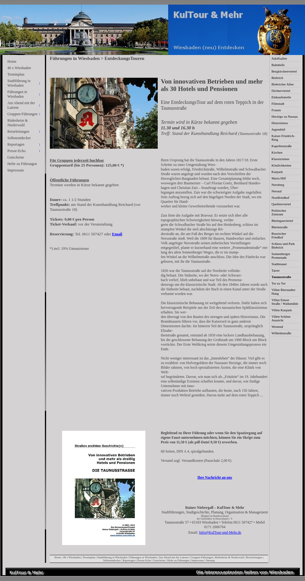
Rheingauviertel (282, 220)
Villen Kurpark (281, 310)
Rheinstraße (279, 227)
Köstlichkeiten (281, 165)
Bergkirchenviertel (284, 71)
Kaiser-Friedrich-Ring (283, 137)
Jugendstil (278, 129)
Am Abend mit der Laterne (173, 557)
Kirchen (276, 152)
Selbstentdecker (19, 138)
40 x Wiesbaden (19, 68)
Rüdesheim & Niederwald (17, 122)
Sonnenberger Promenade (280, 255)
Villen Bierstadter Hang (283, 291)
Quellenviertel (281, 204)
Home (11, 61)
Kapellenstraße (281, 146)
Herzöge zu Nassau (284, 116)
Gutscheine (15, 157)
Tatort (275, 270)
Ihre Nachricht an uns (214, 477)
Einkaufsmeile (281, 97)
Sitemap (210, 560)
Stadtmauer (279, 264)
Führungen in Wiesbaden (143, 557)
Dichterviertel (280, 90)
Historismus (279, 123)
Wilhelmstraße (281, 333)
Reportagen (129, 560)
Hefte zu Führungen (22, 164)
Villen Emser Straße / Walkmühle (284, 301)
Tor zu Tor (278, 283)
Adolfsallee (279, 58)
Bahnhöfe (278, 65)
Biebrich (277, 78)
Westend (277, 326)
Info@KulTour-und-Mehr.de (220, 532)
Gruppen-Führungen (202, 557)
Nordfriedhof (280, 197)
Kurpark (277, 172)
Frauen (276, 110)
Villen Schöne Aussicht (281, 318)
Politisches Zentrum (278, 212)
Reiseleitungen (254, 557)
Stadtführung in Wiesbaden (112, 557)
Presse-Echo (144, 560)
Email (117, 234)
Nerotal (276, 191)
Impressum (15, 170)
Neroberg (277, 184)
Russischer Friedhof (278, 235)
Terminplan (15, 74)
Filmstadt (277, 103)
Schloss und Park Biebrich (283, 245)
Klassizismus (280, 159)
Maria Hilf (278, 178)
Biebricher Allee (282, 84)
